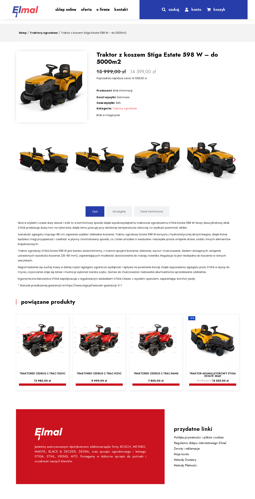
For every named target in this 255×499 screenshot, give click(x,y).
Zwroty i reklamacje (187, 448)
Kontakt (121, 9)
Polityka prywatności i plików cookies (199, 437)
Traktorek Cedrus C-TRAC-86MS (156, 373)
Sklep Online (65, 9)
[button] (20, 159)
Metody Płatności (185, 465)
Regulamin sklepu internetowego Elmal (200, 443)
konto (196, 9)
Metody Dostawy (185, 460)
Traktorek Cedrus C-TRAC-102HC (42, 373)
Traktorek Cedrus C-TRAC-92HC (99, 373)
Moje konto (181, 454)
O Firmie (103, 9)
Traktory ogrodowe (44, 33)
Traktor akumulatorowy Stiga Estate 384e (212, 374)
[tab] (95, 211)
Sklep (23, 33)
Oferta (86, 9)
